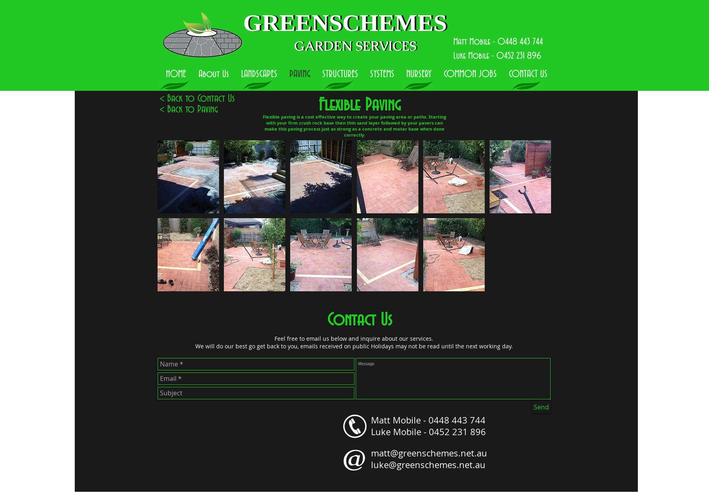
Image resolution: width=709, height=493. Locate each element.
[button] (188, 176)
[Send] (541, 407)
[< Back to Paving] (188, 110)
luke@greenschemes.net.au (428, 464)
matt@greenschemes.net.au (429, 453)
